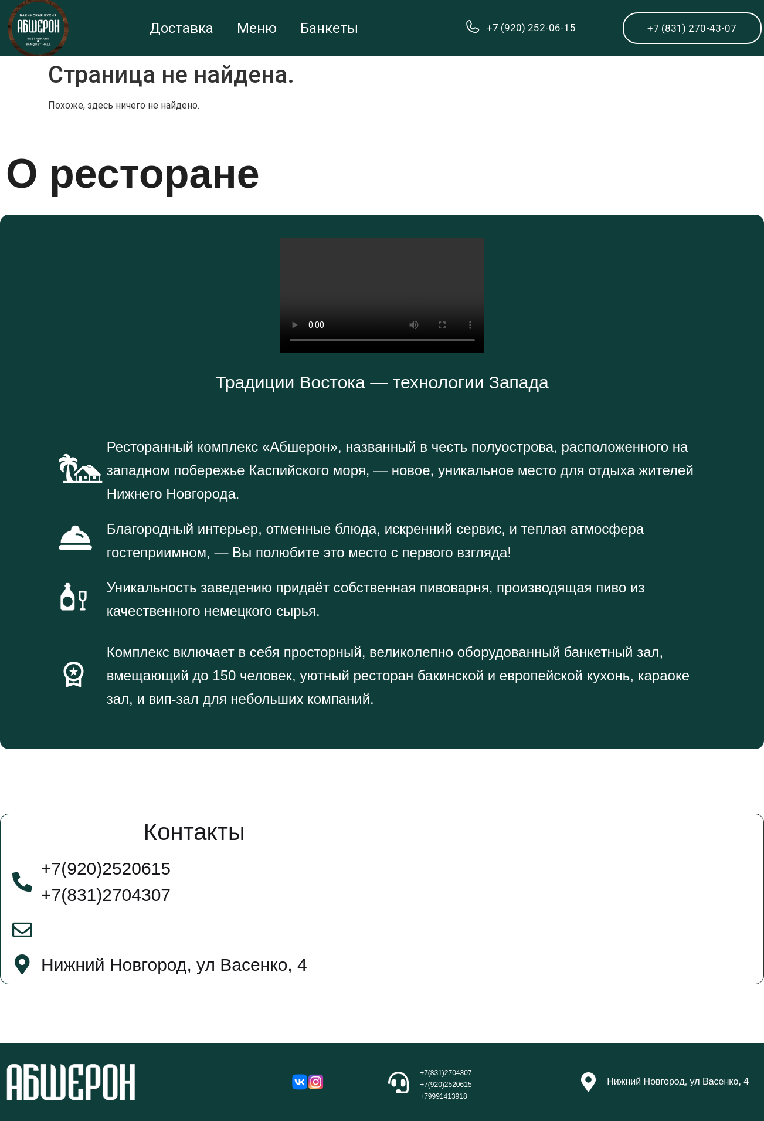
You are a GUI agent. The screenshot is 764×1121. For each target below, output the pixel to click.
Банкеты (329, 28)
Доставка (181, 28)
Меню (257, 28)
